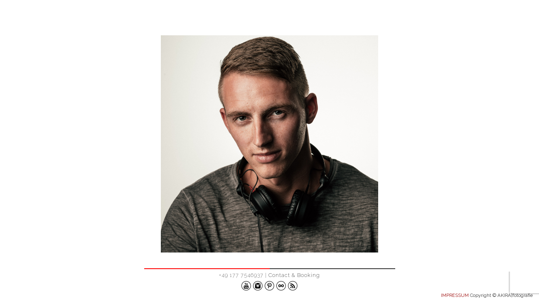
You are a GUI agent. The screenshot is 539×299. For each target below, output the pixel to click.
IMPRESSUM (455, 295)
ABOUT (509, 18)
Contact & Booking (294, 275)
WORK (471, 18)
